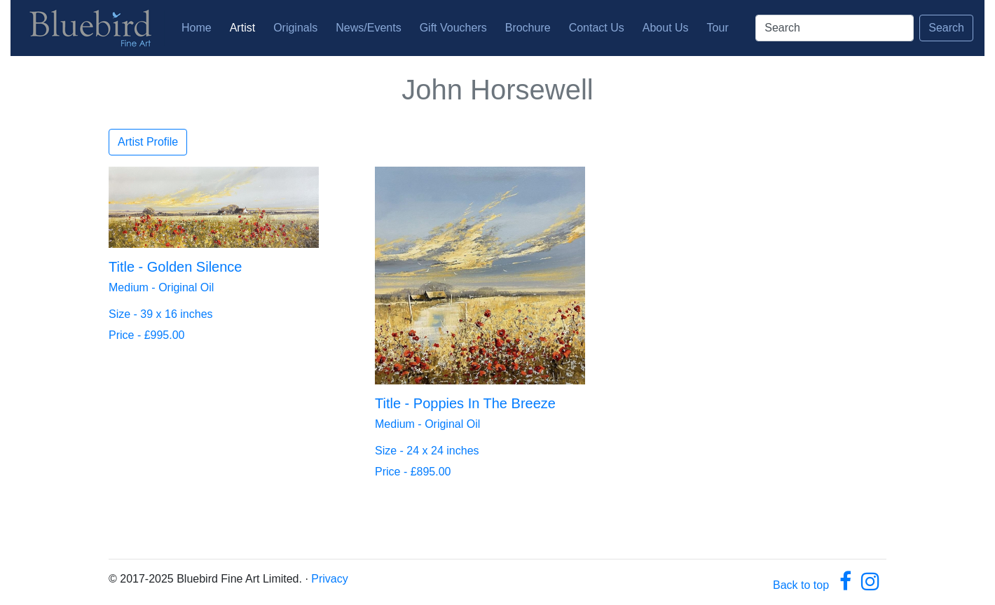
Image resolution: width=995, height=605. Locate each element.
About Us (666, 28)
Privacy (329, 579)
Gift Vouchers (453, 28)
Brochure (528, 28)
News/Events (368, 28)
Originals (295, 28)
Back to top (801, 585)
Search (946, 28)
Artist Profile (148, 142)
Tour (718, 28)
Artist (242, 28)
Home (199, 26)
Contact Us (596, 28)
